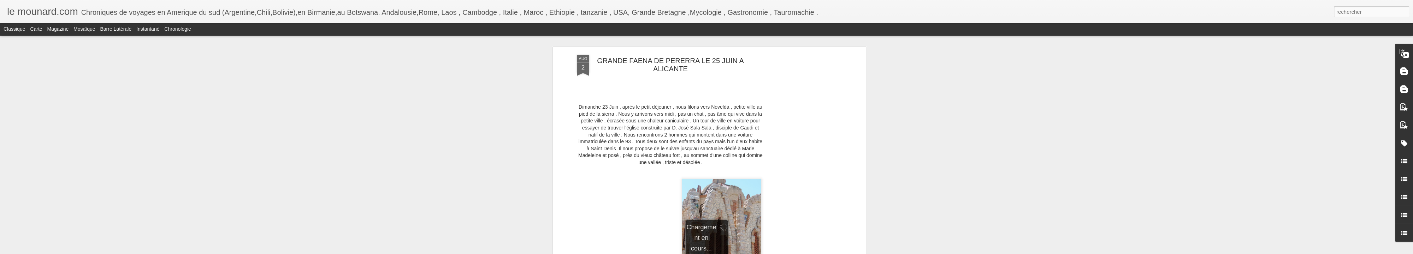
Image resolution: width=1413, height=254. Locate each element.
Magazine (58, 29)
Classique (14, 29)
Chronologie (177, 29)
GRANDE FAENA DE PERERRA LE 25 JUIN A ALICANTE (670, 65)
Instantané (147, 29)
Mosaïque (84, 29)
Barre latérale (115, 29)
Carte (36, 29)
